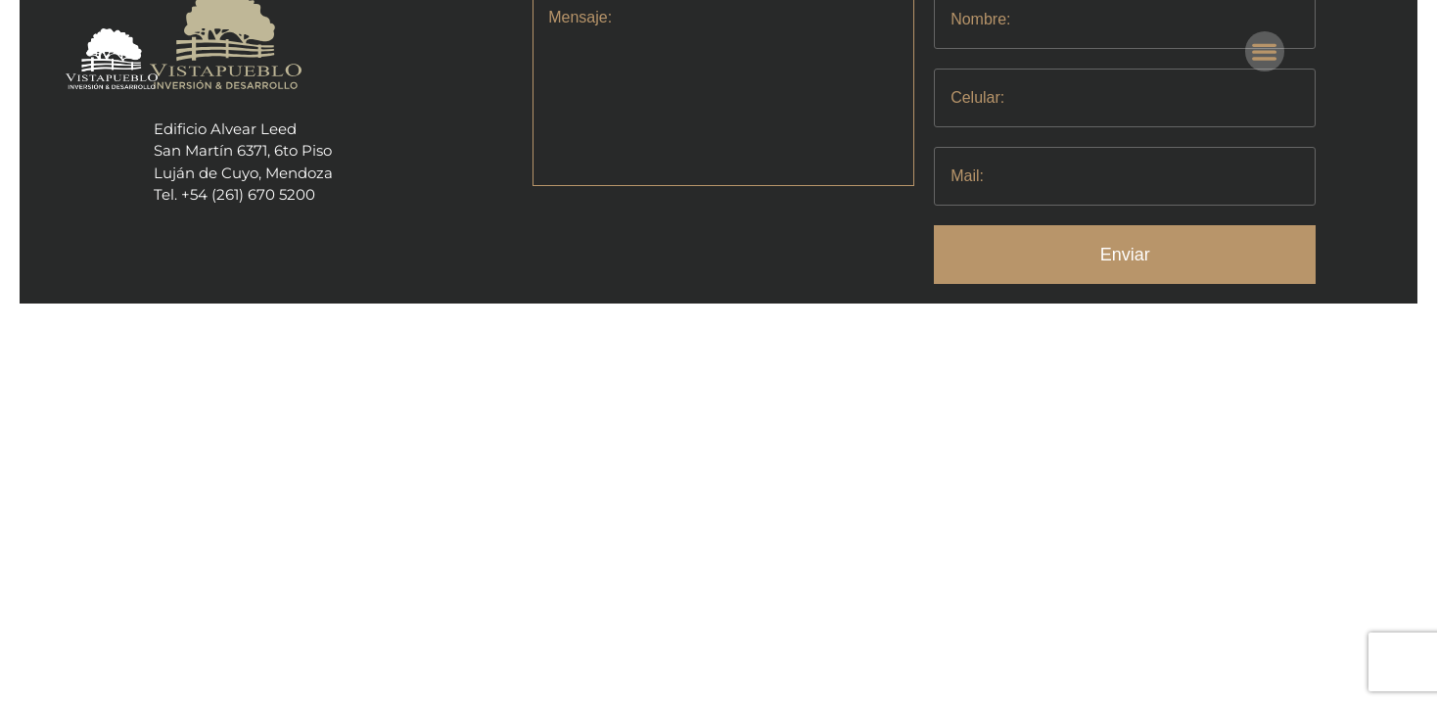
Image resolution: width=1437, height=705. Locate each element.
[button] (1265, 51)
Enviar (1125, 254)
